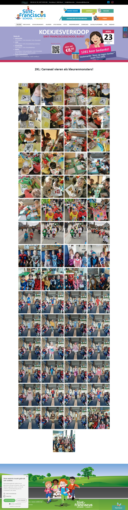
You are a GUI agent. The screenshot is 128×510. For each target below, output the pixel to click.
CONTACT (90, 11)
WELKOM (19, 24)
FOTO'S (65, 24)
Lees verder (13, 490)
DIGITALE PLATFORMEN (96, 24)
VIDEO (101, 18)
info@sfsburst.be (69, 2)
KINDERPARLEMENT (74, 24)
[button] (15, 504)
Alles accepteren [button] (9, 500)
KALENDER (48, 24)
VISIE (105, 24)
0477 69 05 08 (43, 2)
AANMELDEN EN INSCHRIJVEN (74, 18)
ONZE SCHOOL (26, 24)
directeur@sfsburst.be (82, 2)
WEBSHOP (111, 24)
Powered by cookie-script (15, 506)
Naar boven (118, 507)
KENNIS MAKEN (71, 10)
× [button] (27, 476)
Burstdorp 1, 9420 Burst (56, 2)
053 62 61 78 (34, 2)
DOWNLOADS (84, 24)
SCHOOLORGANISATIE (37, 24)
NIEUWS (103, 11)
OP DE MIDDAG (57, 24)
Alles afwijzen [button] (21, 500)
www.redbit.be (36, 502)
